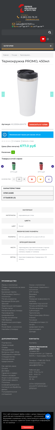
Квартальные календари (12, 306)
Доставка (5, 370)
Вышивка (33, 294)
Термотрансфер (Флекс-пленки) (39, 316)
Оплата (5, 368)
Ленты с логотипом (9, 285)
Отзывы (5, 347)
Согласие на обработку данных (11, 388)
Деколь (32, 296)
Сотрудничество (8, 356)
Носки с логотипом (37, 285)
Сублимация (34, 310)
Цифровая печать (36, 327)
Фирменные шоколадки (11, 322)
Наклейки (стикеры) (10, 329)
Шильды (32, 331)
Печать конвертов (9, 299)
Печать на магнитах (9, 317)
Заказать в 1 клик (38, 125)
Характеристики (11, 188)
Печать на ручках (36, 308)
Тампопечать (34, 313)
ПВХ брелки (7, 320)
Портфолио (6, 342)
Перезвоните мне (32, 19)
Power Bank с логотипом (12, 327)
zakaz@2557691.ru (25, 24)
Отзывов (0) (9, 197)
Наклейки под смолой (38, 303)
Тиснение (33, 320)
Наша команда (8, 345)
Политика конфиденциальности (10, 383)
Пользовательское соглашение (9, 392)
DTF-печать (34, 292)
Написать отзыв (28, 141)
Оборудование (8, 349)
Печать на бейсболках (38, 306)
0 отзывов (16, 141)
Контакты (33, 342)
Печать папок (7, 308)
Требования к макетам (11, 354)
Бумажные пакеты (9, 292)
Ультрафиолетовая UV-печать (38, 323)
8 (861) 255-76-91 (29, 17)
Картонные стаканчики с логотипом (39, 288)
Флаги (4, 324)
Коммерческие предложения (8, 360)
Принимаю (27, 427)
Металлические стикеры (12, 310)
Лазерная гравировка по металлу (39, 300)
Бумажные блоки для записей (10, 302)
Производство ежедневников (8, 314)
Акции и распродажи (10, 377)
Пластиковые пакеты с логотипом (11, 295)
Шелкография (35, 329)
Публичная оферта (10, 380)
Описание (8, 193)
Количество (6, 179)
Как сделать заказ (9, 366)
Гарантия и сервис (9, 373)
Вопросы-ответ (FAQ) (10, 352)
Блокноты (6, 289)
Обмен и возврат (9, 375)
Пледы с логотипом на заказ (13, 287)
